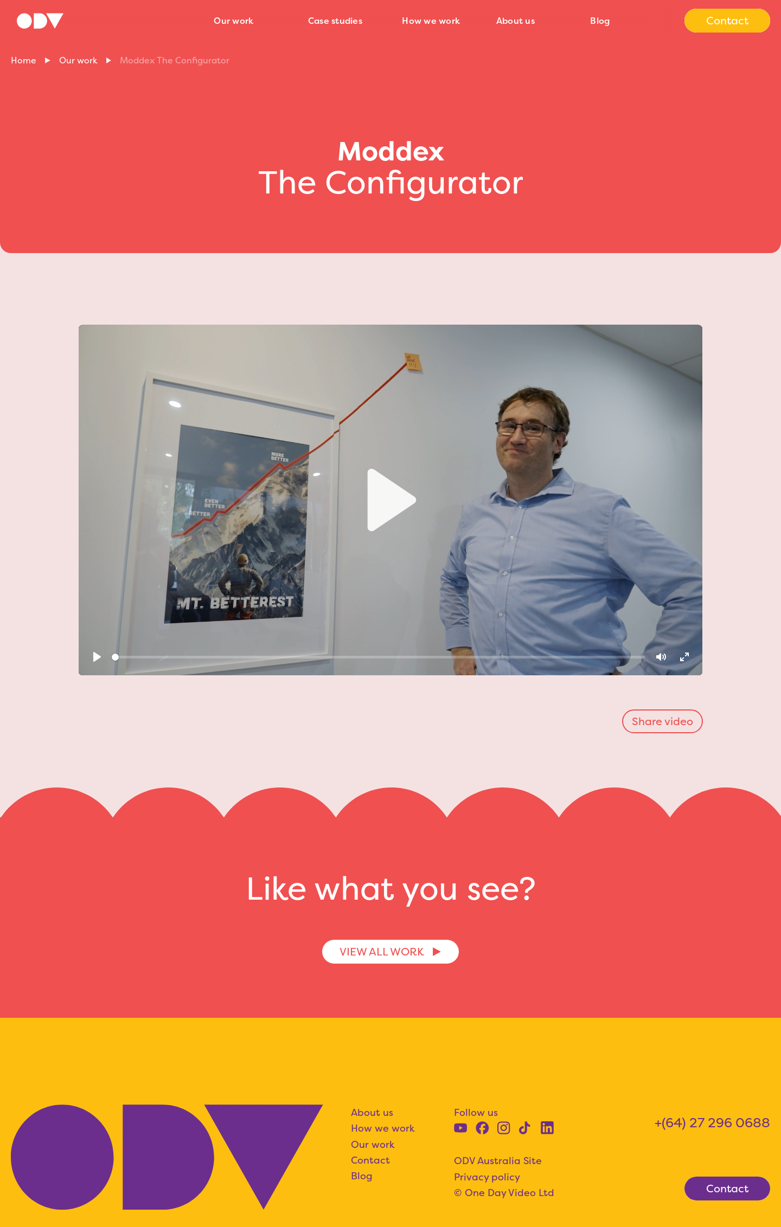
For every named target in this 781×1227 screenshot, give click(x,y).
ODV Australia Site (498, 1160)
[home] (106, 21)
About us (515, 21)
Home (23, 60)
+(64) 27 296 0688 (712, 1123)
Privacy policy (487, 1177)
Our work (233, 21)
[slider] (378, 657)
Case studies (335, 21)
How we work (431, 21)
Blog (600, 21)
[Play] (96, 657)
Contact (370, 1160)
